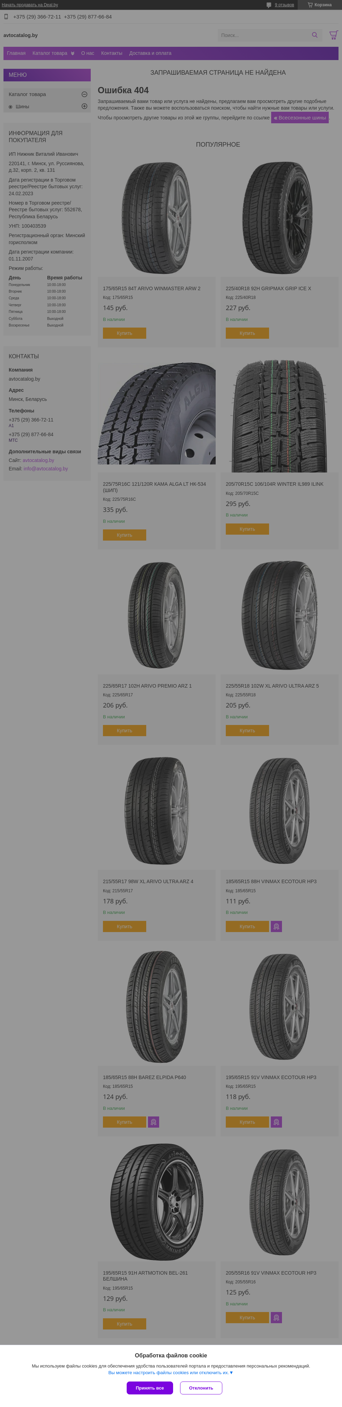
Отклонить (201, 1388)
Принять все (150, 1388)
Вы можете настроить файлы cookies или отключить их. (168, 1372)
